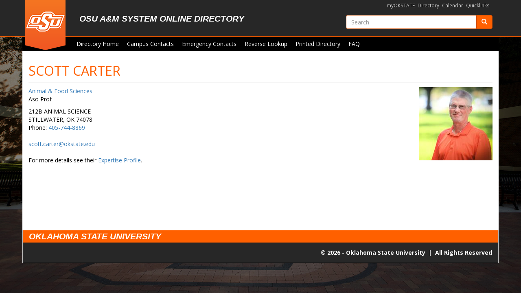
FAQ (354, 44)
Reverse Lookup (266, 44)
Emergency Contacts (209, 44)
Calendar (452, 5)
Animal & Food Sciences (60, 91)
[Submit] (484, 22)
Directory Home (98, 44)
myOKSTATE (401, 5)
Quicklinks (478, 5)
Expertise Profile (119, 160)
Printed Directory (318, 44)
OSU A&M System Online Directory (161, 18)
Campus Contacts (150, 44)
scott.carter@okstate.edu (61, 144)
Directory (428, 5)
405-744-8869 (66, 127)
